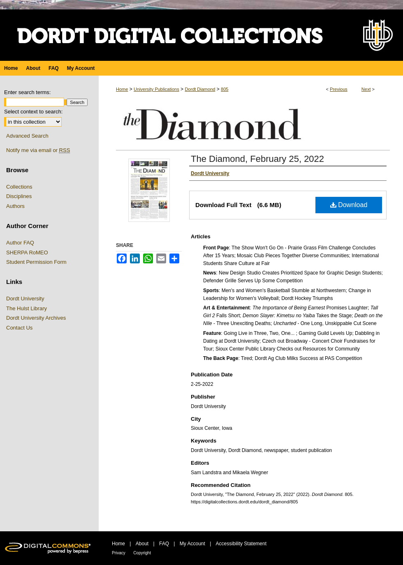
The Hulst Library (26, 308)
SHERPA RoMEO (27, 252)
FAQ (164, 544)
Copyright (142, 553)
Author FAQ (20, 243)
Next (366, 89)
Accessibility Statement (241, 544)
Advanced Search (27, 136)
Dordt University (25, 298)
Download (349, 204)
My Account (192, 544)
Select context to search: (33, 111)
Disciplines (19, 196)
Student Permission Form (36, 262)
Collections (19, 187)
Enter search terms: (27, 92)
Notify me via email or (38, 150)
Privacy (118, 553)
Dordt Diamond (200, 89)
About (142, 544)
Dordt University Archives (36, 318)
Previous (338, 89)
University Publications (156, 89)
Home (122, 89)
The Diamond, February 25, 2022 (257, 159)
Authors (15, 206)
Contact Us (19, 328)
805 (224, 89)
